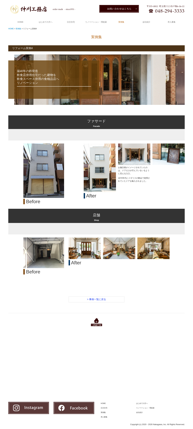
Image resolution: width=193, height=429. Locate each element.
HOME (20, 22)
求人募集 (172, 22)
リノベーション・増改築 (96, 22)
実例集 (121, 22)
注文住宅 (71, 22)
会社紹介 (146, 22)
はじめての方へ (45, 22)
